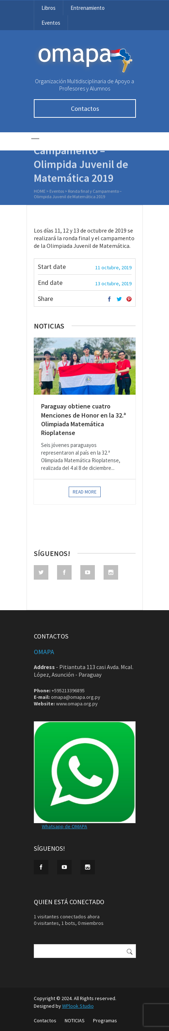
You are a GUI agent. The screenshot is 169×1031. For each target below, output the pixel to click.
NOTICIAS (75, 1020)
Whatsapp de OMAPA (64, 826)
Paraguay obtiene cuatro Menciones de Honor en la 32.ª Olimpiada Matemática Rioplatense (83, 419)
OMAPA (44, 652)
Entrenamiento (88, 7)
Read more (85, 492)
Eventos (50, 22)
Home (39, 191)
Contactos (85, 108)
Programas (105, 1020)
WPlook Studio (78, 1006)
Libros (48, 7)
